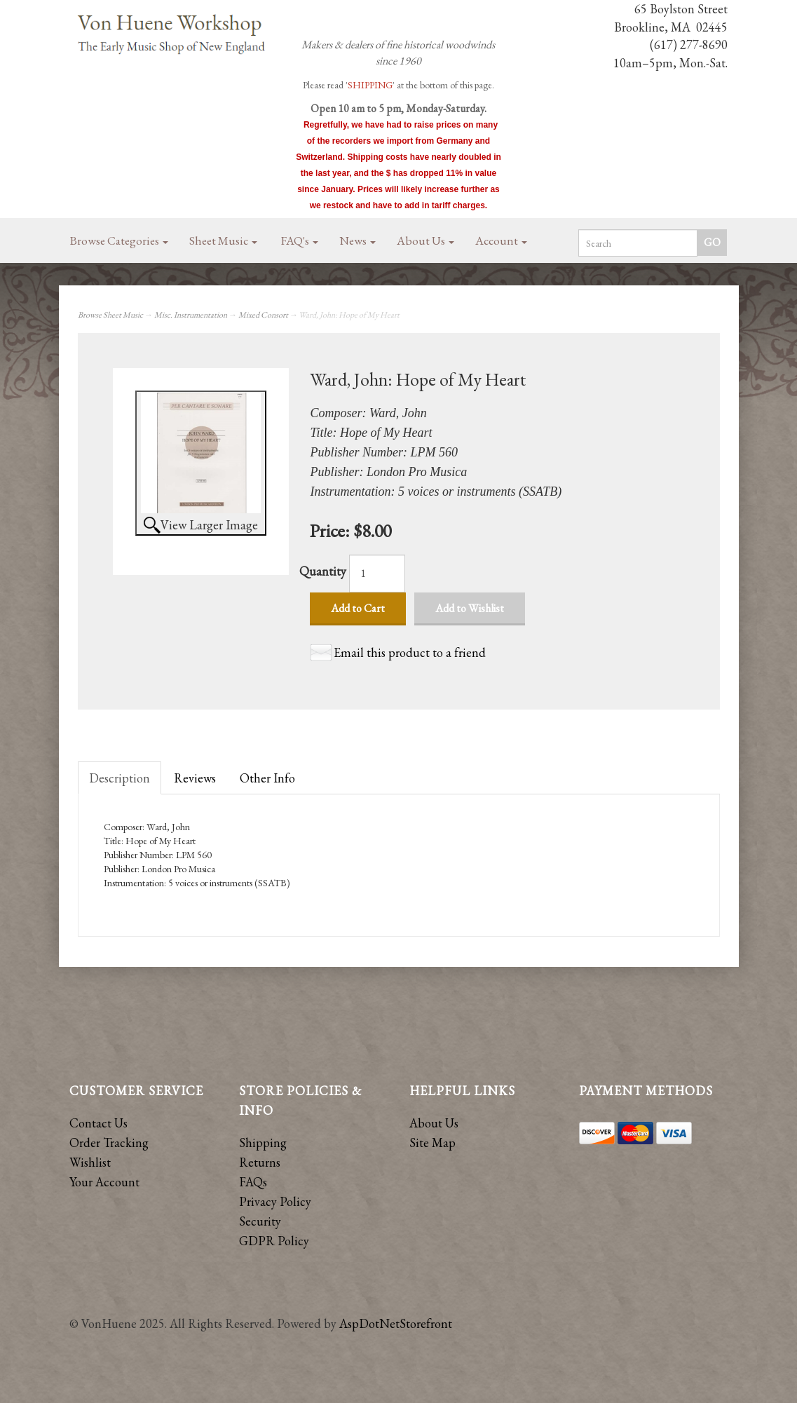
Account (501, 240)
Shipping (263, 1142)
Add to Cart (358, 608)
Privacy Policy (275, 1201)
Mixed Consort (263, 314)
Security (260, 1221)
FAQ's (299, 240)
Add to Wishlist (469, 608)
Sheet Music (223, 240)
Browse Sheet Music (110, 314)
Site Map (432, 1142)
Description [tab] (119, 778)
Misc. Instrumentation (190, 314)
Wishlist (90, 1162)
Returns (259, 1162)
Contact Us (98, 1123)
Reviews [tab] (195, 778)
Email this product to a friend (410, 652)
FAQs (253, 1182)
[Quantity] (377, 573)
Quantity (322, 571)
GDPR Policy (274, 1241)
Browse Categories (119, 240)
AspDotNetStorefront (395, 1323)
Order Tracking (109, 1142)
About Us (425, 240)
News (357, 240)
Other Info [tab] (267, 778)
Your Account (104, 1182)
